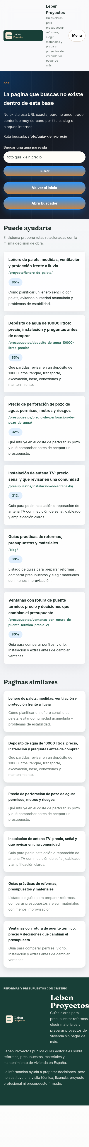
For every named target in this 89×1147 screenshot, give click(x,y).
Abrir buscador (44, 203)
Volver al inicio (44, 188)
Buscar (44, 171)
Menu (77, 35)
